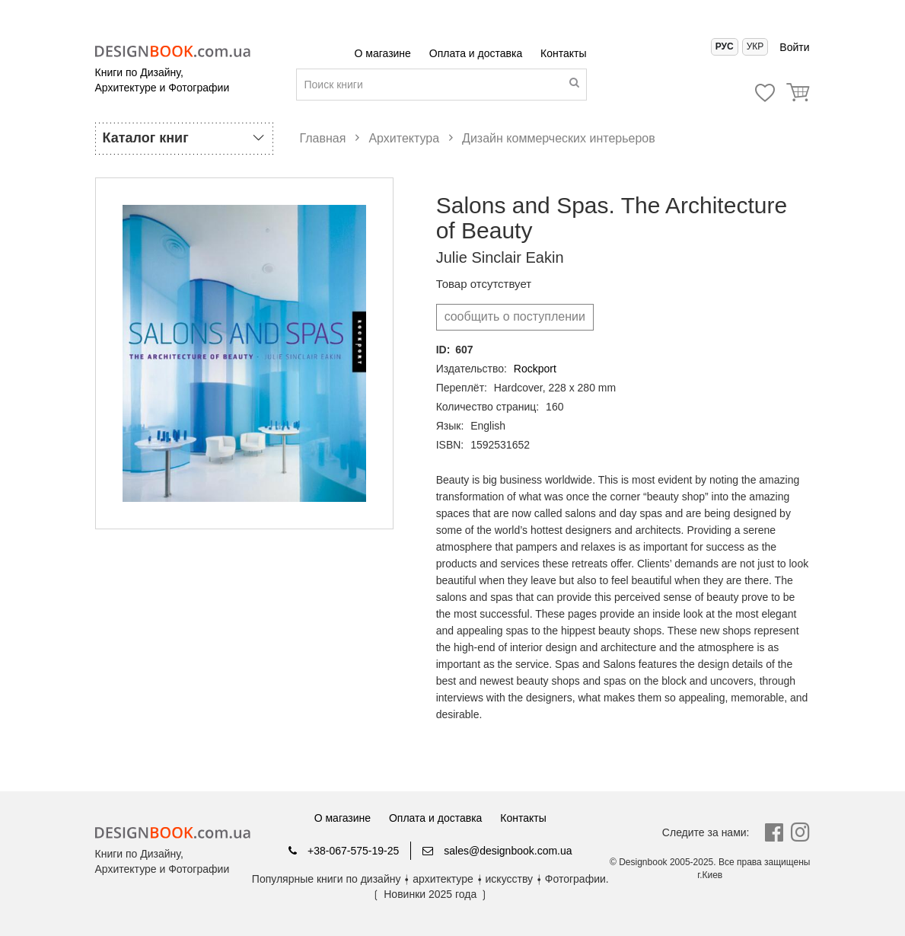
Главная (323, 138)
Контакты (563, 53)
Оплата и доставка (477, 53)
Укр (755, 46)
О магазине (384, 53)
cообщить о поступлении (515, 316)
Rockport (535, 369)
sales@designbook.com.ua (497, 851)
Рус (724, 46)
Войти (794, 47)
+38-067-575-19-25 (343, 851)
